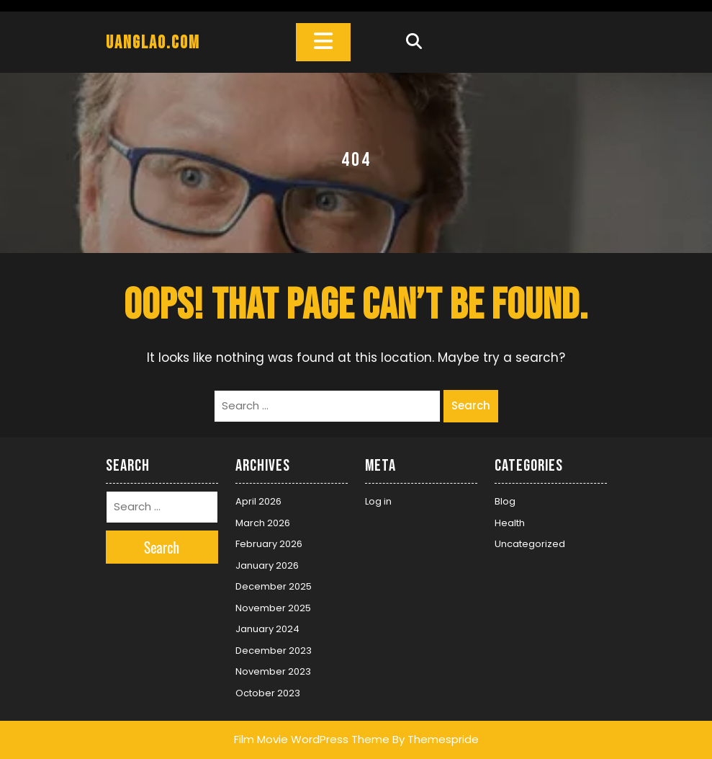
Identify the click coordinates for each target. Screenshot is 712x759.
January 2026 (267, 565)
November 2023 (273, 671)
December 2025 (273, 586)
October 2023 (267, 693)
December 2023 (273, 650)
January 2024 (267, 629)
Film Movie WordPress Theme (311, 739)
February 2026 (268, 544)
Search (470, 405)
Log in (378, 501)
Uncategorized (530, 544)
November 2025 (273, 608)
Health (510, 523)
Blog (505, 501)
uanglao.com (153, 43)
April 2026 (258, 501)
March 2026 (262, 523)
